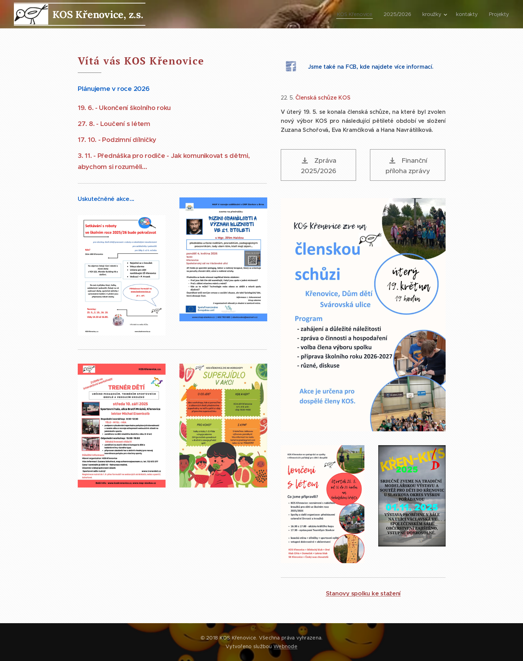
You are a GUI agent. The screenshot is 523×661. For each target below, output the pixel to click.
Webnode (285, 646)
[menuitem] (356, 14)
